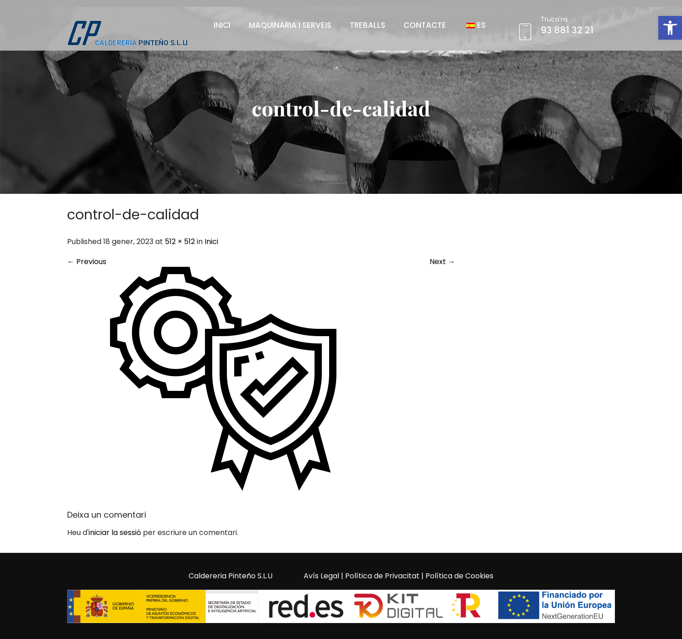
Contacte (425, 25)
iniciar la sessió (115, 532)
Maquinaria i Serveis (290, 25)
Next (442, 261)
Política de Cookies (459, 576)
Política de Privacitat (382, 576)
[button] (670, 28)
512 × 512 (180, 241)
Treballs (367, 25)
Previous (86, 261)
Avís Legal (321, 576)
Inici (222, 25)
